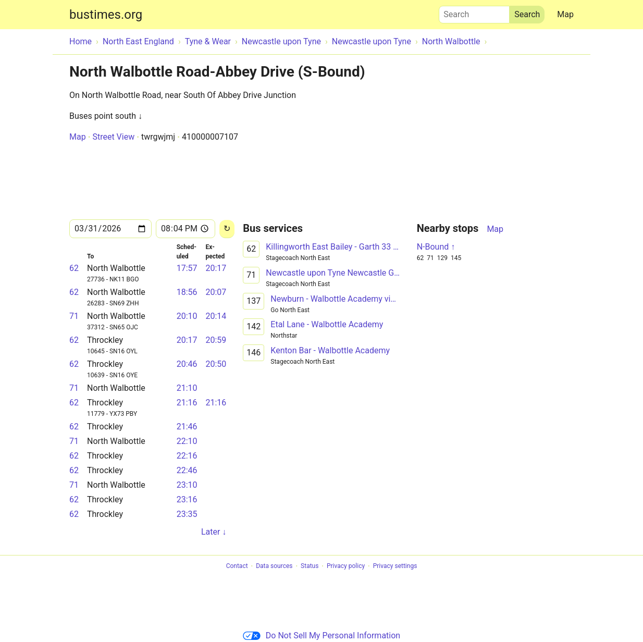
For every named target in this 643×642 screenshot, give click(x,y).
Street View (113, 137)
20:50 (215, 364)
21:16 (187, 403)
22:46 (187, 470)
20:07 (215, 292)
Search (474, 12)
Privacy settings (395, 566)
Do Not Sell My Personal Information (321, 635)
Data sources (274, 566)
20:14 (215, 316)
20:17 (215, 268)
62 (74, 268)
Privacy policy (346, 566)
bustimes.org (105, 14)
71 (74, 316)
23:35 (187, 514)
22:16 (187, 456)
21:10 (187, 388)
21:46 (187, 426)
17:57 (187, 268)
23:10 (187, 485)
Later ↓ (213, 532)
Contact (237, 566)
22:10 (187, 441)
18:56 (187, 292)
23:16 (187, 499)
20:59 (215, 340)
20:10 (187, 316)
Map (565, 14)
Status (309, 566)
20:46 (187, 364)
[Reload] (226, 229)
